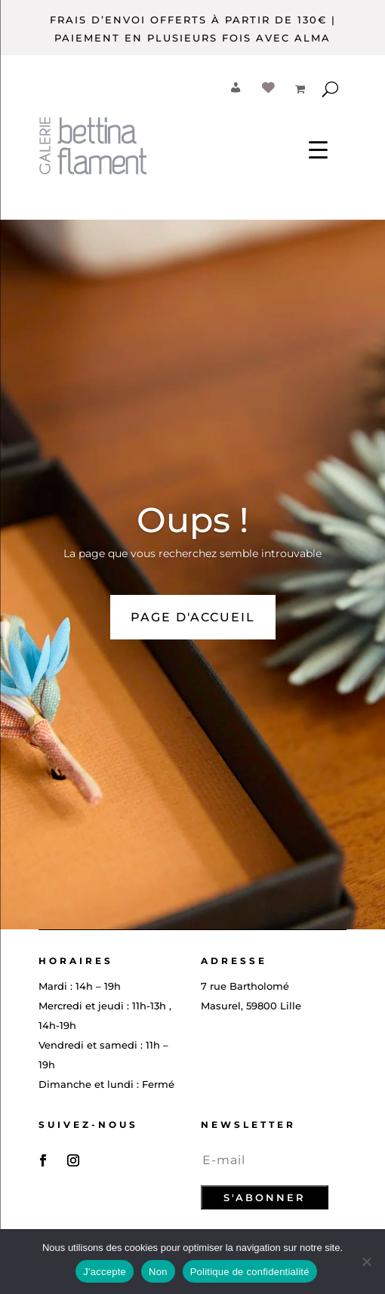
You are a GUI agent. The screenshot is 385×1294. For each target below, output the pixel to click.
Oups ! (192, 519)
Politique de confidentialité (250, 1271)
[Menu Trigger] (318, 149)
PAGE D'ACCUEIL (193, 617)
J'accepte (104, 1271)
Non (158, 1271)
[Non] (366, 1261)
